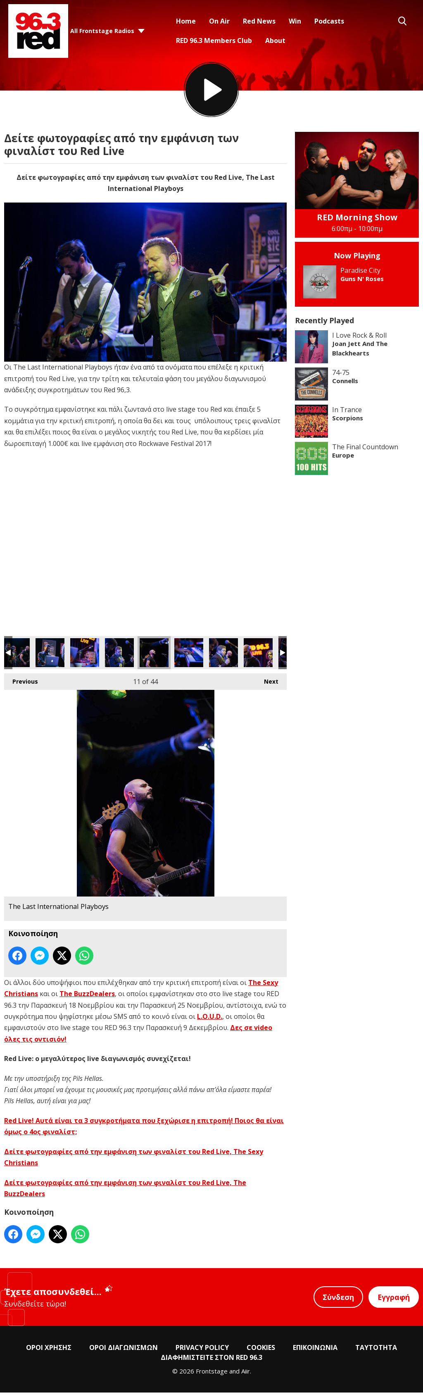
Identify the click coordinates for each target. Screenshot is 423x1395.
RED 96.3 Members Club (214, 40)
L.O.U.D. (209, 1019)
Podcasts (329, 21)
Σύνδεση (337, 1300)
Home (186, 21)
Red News (259, 21)
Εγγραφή (393, 1300)
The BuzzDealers (87, 996)
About (275, 40)
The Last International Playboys (15, 655)
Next (267, 682)
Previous (21, 682)
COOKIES (261, 1350)
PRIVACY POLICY (202, 1350)
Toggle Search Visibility (402, 21)
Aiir (245, 1374)
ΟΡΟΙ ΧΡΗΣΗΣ (48, 1350)
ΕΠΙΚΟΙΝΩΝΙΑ (315, 1350)
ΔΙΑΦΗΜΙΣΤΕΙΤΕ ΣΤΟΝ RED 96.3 (211, 1360)
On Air (219, 21)
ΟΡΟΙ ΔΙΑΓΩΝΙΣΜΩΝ (123, 1350)
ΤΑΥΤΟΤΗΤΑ (376, 1350)
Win (295, 21)
